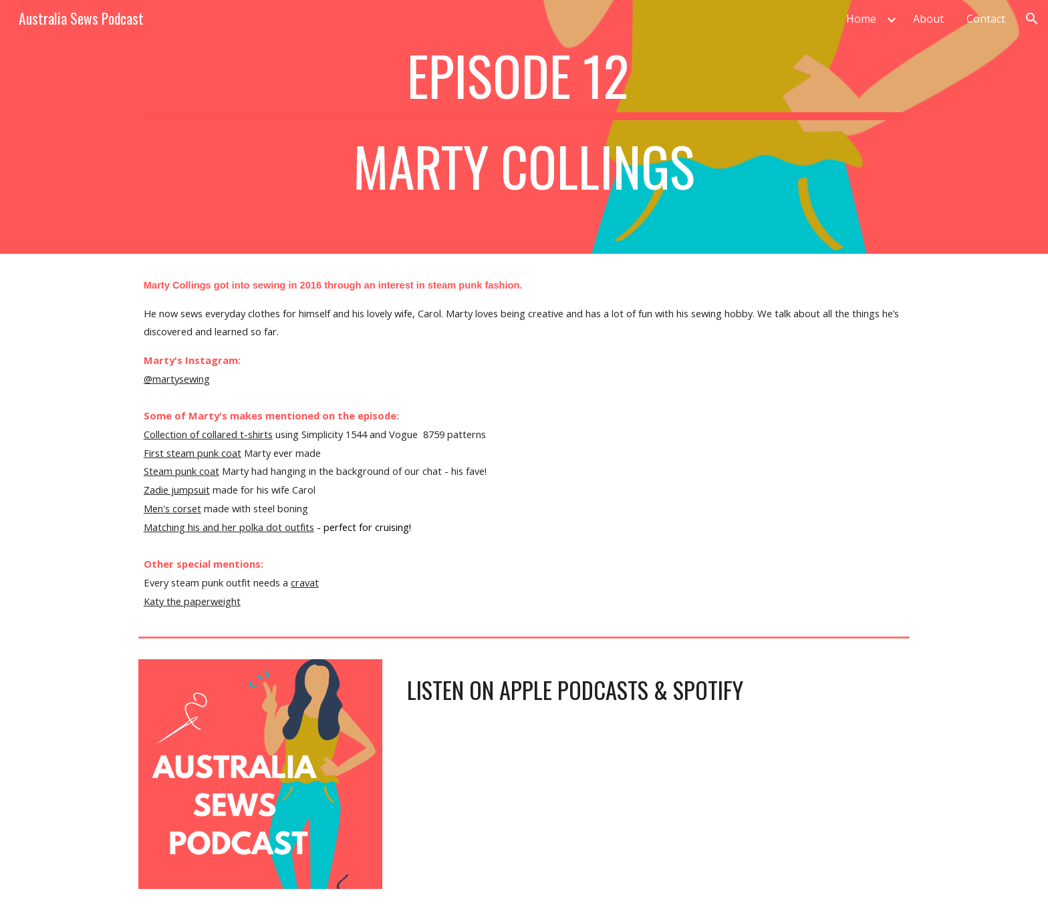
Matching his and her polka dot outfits (229, 527)
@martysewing (177, 378)
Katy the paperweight (192, 601)
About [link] (928, 18)
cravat (305, 582)
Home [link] (861, 18)
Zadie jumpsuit (177, 489)
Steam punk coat (181, 471)
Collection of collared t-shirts (208, 434)
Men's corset (172, 508)
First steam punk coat (192, 453)
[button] (1032, 19)
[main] (524, 126)
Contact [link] (985, 18)
